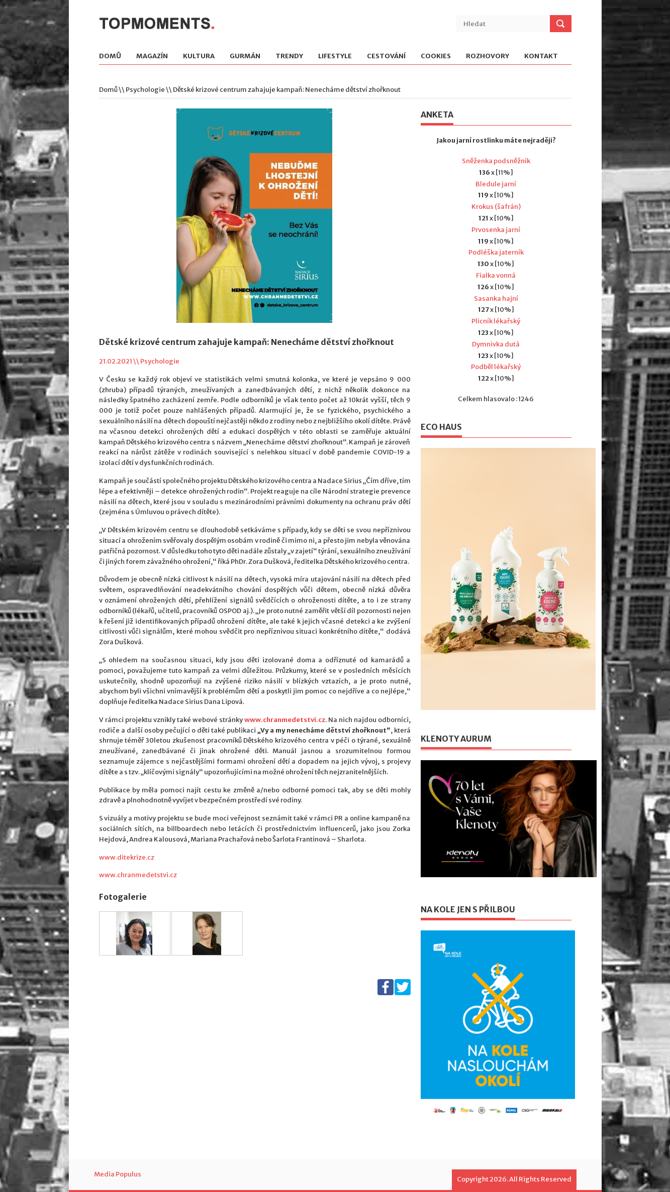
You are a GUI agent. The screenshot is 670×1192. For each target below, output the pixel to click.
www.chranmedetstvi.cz (138, 875)
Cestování (386, 56)
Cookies (436, 56)
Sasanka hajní (496, 298)
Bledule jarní (495, 184)
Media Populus (117, 1174)
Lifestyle (335, 56)
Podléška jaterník (496, 252)
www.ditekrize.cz (126, 857)
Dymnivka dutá (496, 344)
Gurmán (245, 56)
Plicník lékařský (495, 321)
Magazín (152, 56)
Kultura (199, 56)
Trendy (289, 56)
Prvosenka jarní (495, 229)
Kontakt (541, 56)
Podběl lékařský (496, 367)
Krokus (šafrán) (496, 206)
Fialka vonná (496, 275)
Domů (110, 56)
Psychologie (145, 89)
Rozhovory (487, 56)
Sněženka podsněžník (496, 161)
